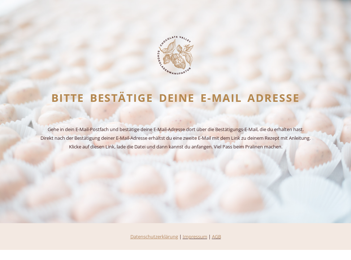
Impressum (195, 236)
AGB (216, 236)
